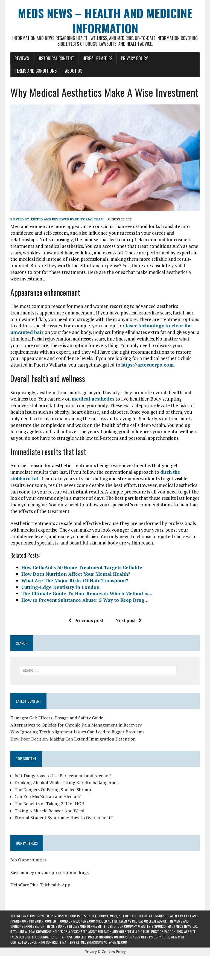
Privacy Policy (134, 58)
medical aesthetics (93, 399)
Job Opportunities (28, 860)
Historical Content (55, 58)
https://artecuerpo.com (147, 365)
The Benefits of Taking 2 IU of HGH (49, 804)
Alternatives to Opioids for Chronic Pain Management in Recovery (76, 725)
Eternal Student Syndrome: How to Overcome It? (63, 818)
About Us (73, 70)
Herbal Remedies (97, 58)
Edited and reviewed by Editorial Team (67, 219)
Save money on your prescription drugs (49, 872)
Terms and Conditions (36, 70)
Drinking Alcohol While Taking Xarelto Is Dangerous (66, 782)
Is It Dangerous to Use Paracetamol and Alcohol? (63, 776)
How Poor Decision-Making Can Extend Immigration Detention (73, 739)
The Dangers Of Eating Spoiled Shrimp (52, 790)
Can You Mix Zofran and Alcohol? (47, 796)
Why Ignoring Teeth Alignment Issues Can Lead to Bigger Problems (77, 732)
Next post (128, 620)
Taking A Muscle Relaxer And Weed (49, 811)
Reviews (21, 58)
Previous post (85, 620)
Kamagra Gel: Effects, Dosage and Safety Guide (56, 718)
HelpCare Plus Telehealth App (40, 885)
